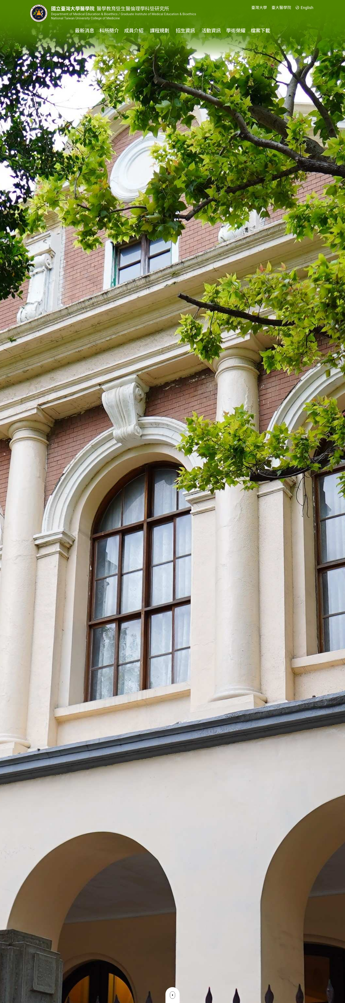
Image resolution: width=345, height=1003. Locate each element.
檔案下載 (260, 30)
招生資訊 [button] (186, 30)
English (304, 7)
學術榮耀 (236, 30)
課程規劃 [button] (160, 30)
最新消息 (84, 30)
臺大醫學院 (281, 7)
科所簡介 (109, 30)
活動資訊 (211, 30)
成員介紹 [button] (134, 30)
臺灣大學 (259, 7)
